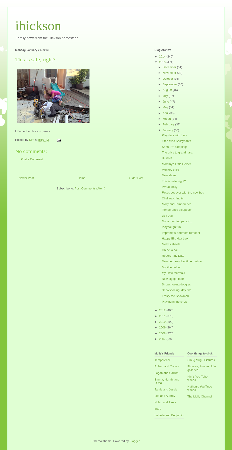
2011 (163, 316)
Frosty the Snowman (175, 296)
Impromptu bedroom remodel (181, 233)
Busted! (167, 158)
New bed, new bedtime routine (182, 261)
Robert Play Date (173, 255)
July (166, 96)
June (166, 101)
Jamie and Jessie (166, 389)
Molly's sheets (171, 244)
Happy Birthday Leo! (175, 238)
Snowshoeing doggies (176, 284)
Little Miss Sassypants (176, 141)
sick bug (167, 215)
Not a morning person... (177, 221)
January (168, 130)
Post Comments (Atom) (90, 188)
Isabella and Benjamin (169, 415)
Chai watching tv (172, 198)
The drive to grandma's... (178, 152)
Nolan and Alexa (165, 402)
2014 (163, 56)
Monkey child (170, 169)
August (168, 90)
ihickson (38, 25)
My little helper (171, 267)
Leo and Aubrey (165, 395)
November (170, 72)
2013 (163, 62)
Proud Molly (169, 187)
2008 (163, 333)
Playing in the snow (174, 301)
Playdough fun (171, 227)
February (169, 124)
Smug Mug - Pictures (201, 360)
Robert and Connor (167, 366)
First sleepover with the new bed (183, 192)
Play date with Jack (174, 135)
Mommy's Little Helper (176, 164)
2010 (163, 321)
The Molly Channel (199, 396)
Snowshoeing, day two (176, 290)
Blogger (135, 441)
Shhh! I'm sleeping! (174, 146)
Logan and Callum (167, 373)
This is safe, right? (174, 181)
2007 (163, 339)
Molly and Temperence (176, 204)
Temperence (163, 360)
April (166, 113)
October (168, 78)
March (167, 118)
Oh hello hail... (171, 250)
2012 (163, 310)
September (170, 84)
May (166, 107)
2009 (163, 327)
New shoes (169, 175)
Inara (158, 408)
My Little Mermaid (173, 273)
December (170, 67)
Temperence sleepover (177, 209)
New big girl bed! (173, 278)
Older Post (136, 178)
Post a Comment (32, 159)
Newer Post (26, 178)
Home (82, 178)
